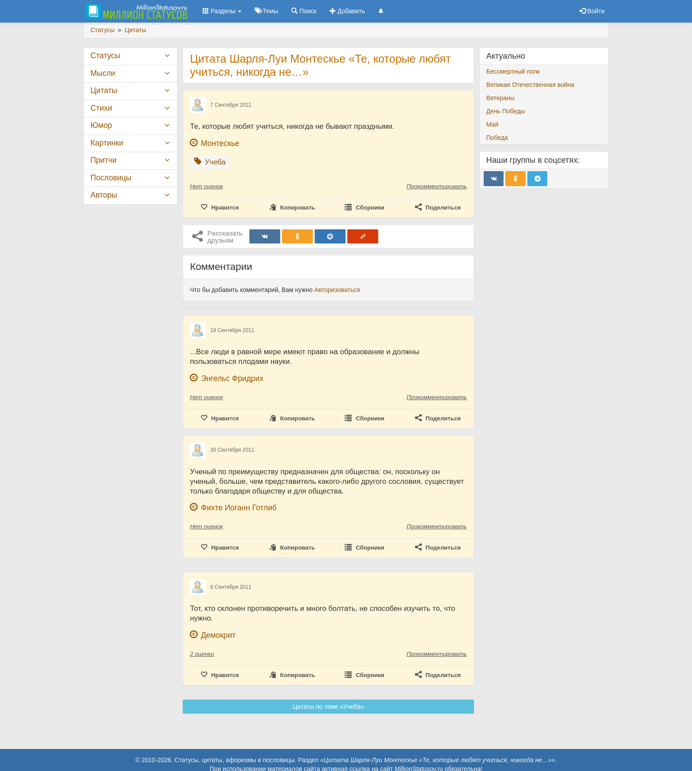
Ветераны (500, 97)
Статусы (105, 55)
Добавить (347, 11)
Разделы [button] (222, 11)
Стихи (101, 108)
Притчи (103, 160)
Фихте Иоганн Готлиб (239, 507)
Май (492, 124)
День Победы (505, 111)
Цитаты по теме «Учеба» (328, 706)
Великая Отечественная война (530, 84)
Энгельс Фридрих (232, 378)
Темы (266, 11)
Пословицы (111, 177)
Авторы (103, 195)
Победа (497, 137)
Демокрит (218, 635)
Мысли (102, 73)
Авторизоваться (337, 289)
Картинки (106, 142)
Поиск (303, 11)
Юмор (101, 125)
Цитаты (103, 90)
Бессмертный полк (513, 71)
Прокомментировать (436, 186)
